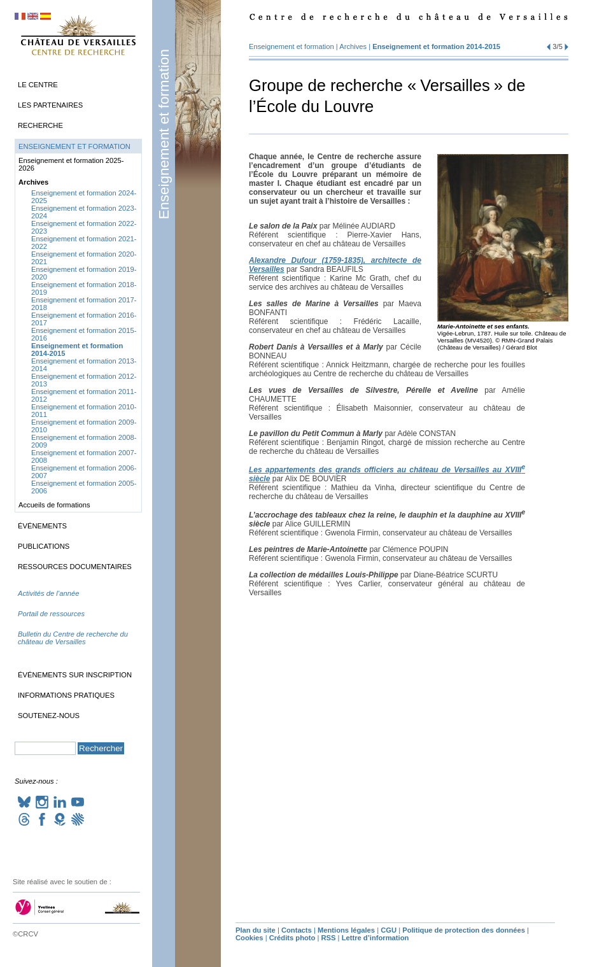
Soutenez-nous (49, 715)
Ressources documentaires (75, 566)
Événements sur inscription (75, 675)
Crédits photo (292, 938)
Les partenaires (50, 105)
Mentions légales (346, 930)
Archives (353, 46)
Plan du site (255, 930)
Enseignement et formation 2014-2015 (436, 46)
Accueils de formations (54, 505)
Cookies (249, 938)
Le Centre (38, 84)
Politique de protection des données (463, 930)
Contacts (296, 930)
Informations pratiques (66, 695)
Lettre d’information (375, 938)
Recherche (40, 125)
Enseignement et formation (164, 134)
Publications (43, 546)
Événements (42, 526)
